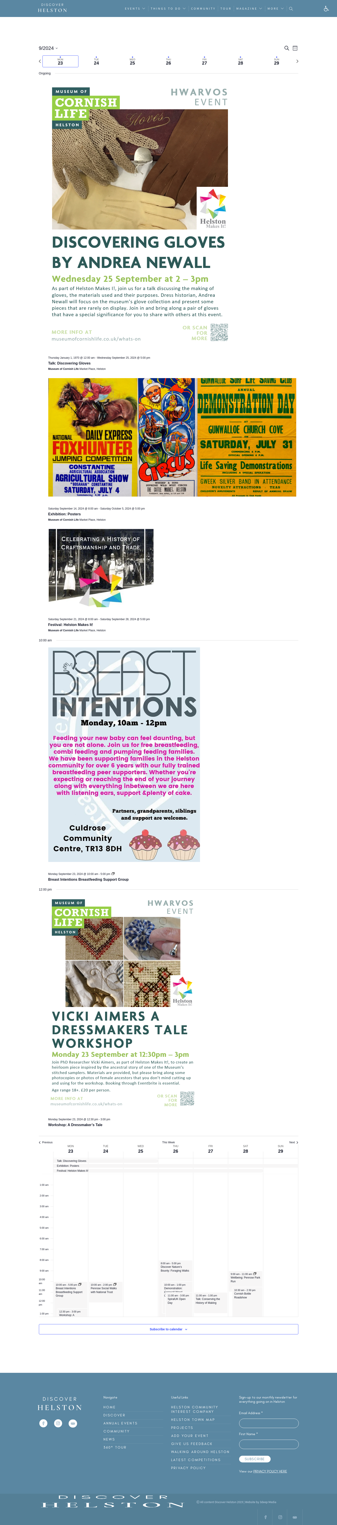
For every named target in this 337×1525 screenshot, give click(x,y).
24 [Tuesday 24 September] (105, 1151)
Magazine (246, 8)
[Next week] (297, 61)
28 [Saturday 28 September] (245, 1151)
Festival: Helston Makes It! (70, 625)
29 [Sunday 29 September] (280, 1151)
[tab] (60, 61)
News (109, 1439)
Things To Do (166, 8)
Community (203, 8)
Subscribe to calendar (166, 1329)
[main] (168, 694)
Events (133, 8)
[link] (43, 1429)
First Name (248, 1434)
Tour (226, 8)
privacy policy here (270, 1471)
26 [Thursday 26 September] (175, 1151)
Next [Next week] (293, 1142)
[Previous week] (39, 61)
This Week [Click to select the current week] (168, 1142)
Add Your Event (190, 1436)
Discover (114, 1415)
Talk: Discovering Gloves (69, 363)
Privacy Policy (188, 1468)
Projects (182, 1428)
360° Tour (115, 1447)
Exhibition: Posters (64, 514)
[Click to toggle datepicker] (48, 48)
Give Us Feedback (192, 1444)
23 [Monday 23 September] (70, 1151)
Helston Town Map (193, 1420)
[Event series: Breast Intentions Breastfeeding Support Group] (113, 874)
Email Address (251, 1413)
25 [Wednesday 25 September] (140, 1151)
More (273, 8)
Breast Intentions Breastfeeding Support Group (88, 879)
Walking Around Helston (200, 1452)
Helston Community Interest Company (194, 1409)
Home (109, 1407)
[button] (326, 8)
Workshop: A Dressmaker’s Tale (75, 1125)
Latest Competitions (196, 1460)
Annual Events (120, 1423)
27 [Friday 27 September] (210, 1151)
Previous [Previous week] (46, 1142)
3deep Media (268, 1502)
